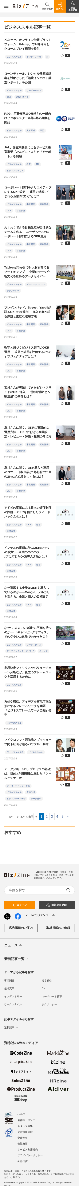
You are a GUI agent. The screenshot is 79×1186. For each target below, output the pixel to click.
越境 (9, 97)
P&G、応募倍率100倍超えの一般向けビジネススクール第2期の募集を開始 (27, 118)
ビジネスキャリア (15, 170)
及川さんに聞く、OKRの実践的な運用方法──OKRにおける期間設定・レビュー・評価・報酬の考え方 (27, 432)
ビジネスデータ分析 (16, 798)
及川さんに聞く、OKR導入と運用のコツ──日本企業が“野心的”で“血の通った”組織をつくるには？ (27, 472)
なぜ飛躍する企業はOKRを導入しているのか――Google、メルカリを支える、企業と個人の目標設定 (27, 592)
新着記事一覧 (16, 959)
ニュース (13, 945)
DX (43, 988)
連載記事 (11, 1027)
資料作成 (31, 792)
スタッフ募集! (25, 1126)
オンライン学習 (34, 57)
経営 (38, 524)
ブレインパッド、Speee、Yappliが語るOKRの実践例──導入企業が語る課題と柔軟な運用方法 (27, 312)
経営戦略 (47, 980)
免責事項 (22, 1137)
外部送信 (22, 1161)
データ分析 (36, 798)
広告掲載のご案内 (21, 927)
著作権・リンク (26, 1120)
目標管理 (20, 210)
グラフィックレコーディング (20, 651)
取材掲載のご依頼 (58, 927)
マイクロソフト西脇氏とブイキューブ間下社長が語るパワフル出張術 (27, 742)
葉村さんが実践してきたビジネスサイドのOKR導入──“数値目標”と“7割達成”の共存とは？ (27, 392)
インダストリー (13, 996)
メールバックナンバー (40, 915)
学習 (42, 130)
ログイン (19, 905)
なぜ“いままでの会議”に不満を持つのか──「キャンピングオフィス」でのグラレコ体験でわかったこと (27, 632)
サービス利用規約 (27, 1149)
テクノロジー (13, 290)
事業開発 (31, 204)
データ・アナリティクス (18, 786)
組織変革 (9, 988)
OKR (9, 210)
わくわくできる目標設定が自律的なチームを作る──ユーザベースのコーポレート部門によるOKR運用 (27, 232)
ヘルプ (21, 1114)
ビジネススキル (14, 57)
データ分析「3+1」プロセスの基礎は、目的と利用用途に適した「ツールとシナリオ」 (27, 773)
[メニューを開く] (6, 6)
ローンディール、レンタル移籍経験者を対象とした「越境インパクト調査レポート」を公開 (27, 78)
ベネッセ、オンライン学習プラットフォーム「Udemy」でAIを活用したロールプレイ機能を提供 (27, 44)
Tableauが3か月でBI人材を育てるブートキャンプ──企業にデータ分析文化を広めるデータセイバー (27, 272)
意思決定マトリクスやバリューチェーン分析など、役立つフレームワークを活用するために (27, 672)
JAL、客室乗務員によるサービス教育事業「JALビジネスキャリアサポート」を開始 (27, 152)
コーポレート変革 (52, 996)
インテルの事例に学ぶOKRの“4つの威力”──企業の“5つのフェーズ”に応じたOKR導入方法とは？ (26, 552)
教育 (29, 164)
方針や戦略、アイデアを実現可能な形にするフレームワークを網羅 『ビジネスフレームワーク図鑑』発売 (27, 708)
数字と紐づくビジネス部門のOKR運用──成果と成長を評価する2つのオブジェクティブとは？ (27, 352)
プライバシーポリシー (30, 1155)
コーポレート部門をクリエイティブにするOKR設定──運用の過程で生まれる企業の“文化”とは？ (27, 192)
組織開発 (44, 204)
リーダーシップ (34, 90)
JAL (37, 164)
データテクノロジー (36, 284)
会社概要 (22, 1143)
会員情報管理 (25, 1131)
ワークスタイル (34, 645)
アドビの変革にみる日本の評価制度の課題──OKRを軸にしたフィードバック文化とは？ (27, 512)
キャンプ (43, 651)
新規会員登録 (56, 905)
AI (47, 57)
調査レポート (22, 97)
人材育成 (31, 130)
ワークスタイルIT (15, 752)
